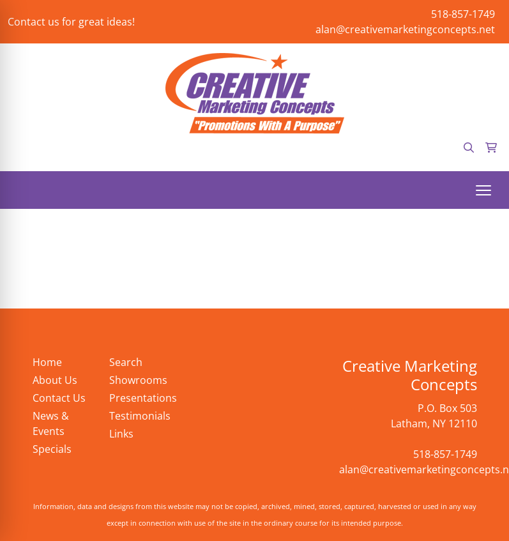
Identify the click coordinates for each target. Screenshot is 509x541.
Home (47, 362)
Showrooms (138, 380)
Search (125, 362)
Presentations (140, 398)
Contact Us (59, 398)
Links (121, 434)
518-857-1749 (463, 14)
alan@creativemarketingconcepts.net (405, 29)
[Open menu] (483, 190)
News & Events (51, 423)
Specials (52, 449)
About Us (55, 380)
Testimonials (140, 416)
